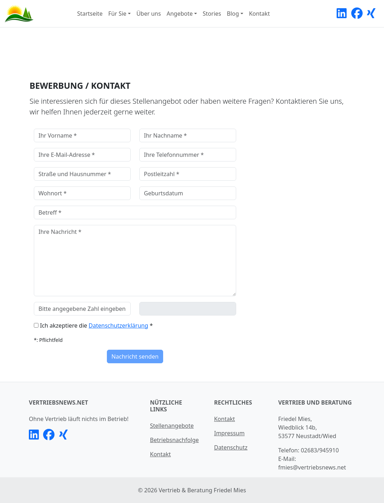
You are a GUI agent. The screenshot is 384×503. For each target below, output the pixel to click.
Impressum (229, 433)
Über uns (148, 13)
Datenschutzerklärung (118, 325)
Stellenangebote (172, 426)
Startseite (90, 13)
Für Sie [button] (117, 13)
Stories (212, 13)
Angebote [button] (180, 13)
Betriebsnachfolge (174, 440)
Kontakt (259, 13)
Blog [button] (233, 13)
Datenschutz (231, 447)
